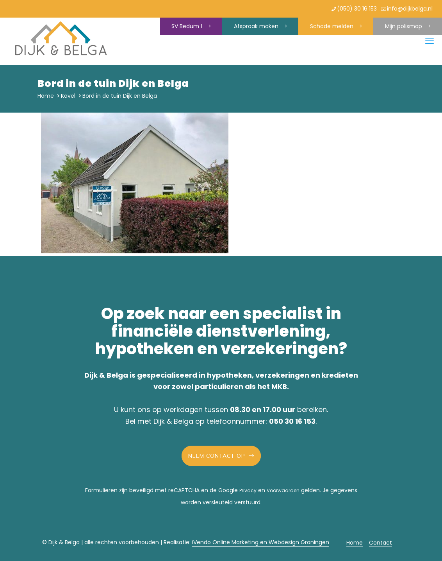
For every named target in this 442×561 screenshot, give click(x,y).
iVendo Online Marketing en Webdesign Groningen (260, 542)
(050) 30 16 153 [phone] (357, 9)
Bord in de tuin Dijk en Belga (119, 96)
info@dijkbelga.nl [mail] (410, 9)
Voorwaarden (283, 490)
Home (45, 96)
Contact (380, 543)
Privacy (248, 490)
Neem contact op (221, 455)
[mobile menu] (429, 41)
